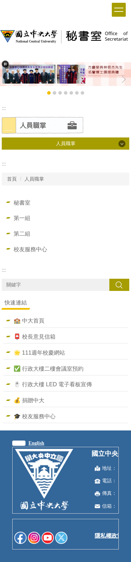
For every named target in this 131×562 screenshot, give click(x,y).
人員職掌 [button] (65, 143)
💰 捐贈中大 (29, 400)
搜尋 (119, 284)
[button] (5, 64)
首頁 (12, 179)
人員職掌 (34, 179)
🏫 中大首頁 (29, 320)
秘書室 (22, 202)
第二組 (22, 233)
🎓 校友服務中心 (35, 416)
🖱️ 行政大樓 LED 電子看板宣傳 (53, 384)
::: (4, 108)
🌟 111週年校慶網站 (39, 352)
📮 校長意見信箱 (35, 336)
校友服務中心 (30, 249)
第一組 (22, 218)
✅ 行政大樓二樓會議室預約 (49, 368)
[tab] (49, 92)
